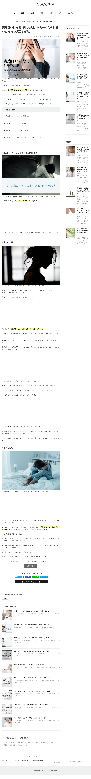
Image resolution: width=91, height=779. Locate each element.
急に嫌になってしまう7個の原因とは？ (18, 116)
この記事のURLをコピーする (31, 582)
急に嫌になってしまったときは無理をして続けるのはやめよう (25, 137)
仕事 (60, 13)
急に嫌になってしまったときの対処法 (17, 130)
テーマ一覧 (16, 761)
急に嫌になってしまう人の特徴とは (17, 123)
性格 (42, 13)
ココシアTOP (5, 761)
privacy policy (26, 761)
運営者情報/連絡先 (38, 761)
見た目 (32, 13)
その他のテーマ (72, 13)
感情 (51, 13)
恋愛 (23, 13)
